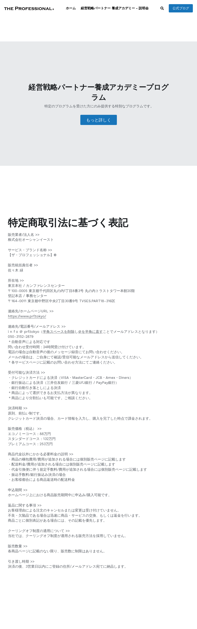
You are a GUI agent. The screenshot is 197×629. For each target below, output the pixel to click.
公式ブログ (181, 8)
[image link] (29, 8)
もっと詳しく (98, 120)
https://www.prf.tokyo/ (27, 316)
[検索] (162, 8)
